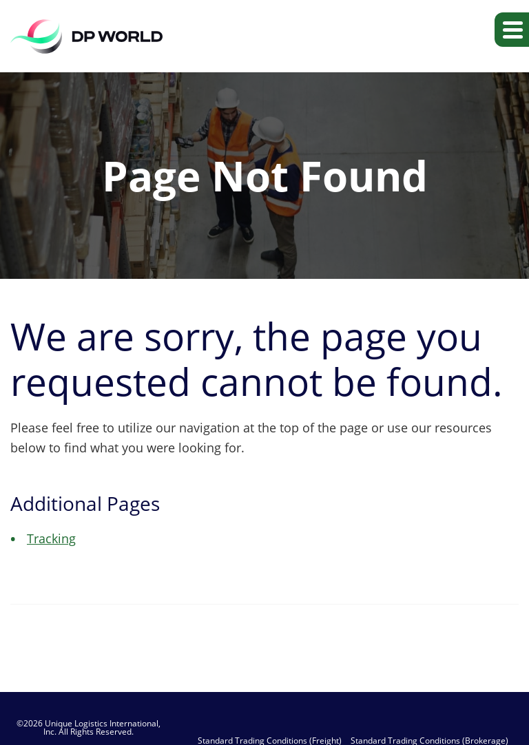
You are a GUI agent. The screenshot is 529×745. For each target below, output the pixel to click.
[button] (512, 29)
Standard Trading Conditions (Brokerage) (429, 741)
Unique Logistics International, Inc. (101, 727)
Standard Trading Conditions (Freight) (270, 741)
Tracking (51, 538)
